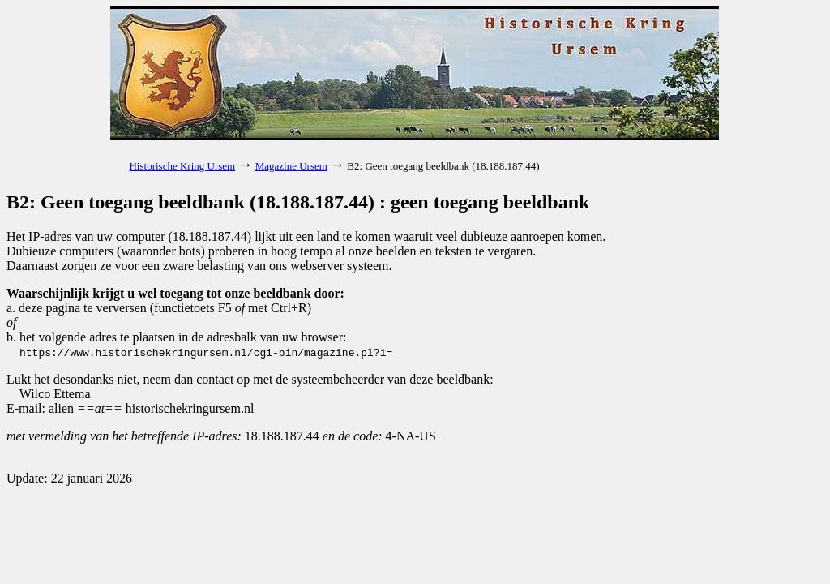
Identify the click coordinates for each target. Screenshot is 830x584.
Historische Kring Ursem (182, 166)
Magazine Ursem (291, 166)
